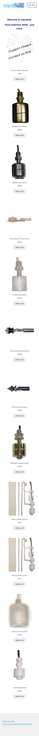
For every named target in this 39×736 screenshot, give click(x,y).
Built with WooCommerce (23, 724)
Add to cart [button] (19, 79)
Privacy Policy (7, 724)
